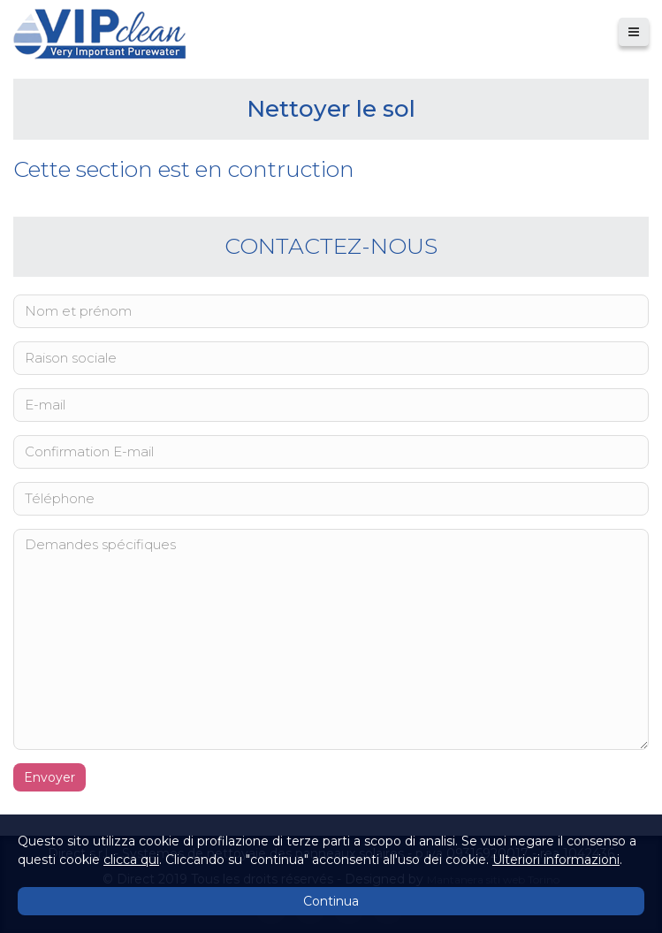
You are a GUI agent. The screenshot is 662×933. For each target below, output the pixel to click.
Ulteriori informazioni (556, 860)
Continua (331, 901)
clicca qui (131, 860)
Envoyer (49, 777)
